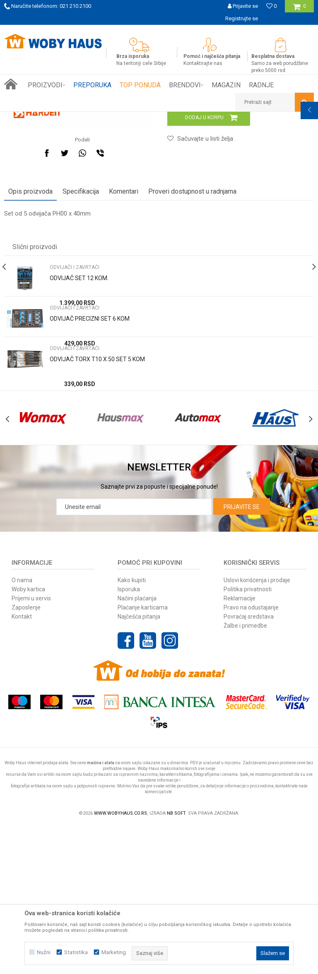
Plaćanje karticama (143, 755)
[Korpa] (299, 9)
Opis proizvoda (30, 321)
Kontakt (22, 764)
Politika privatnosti (248, 737)
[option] (159, 31)
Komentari (123, 321)
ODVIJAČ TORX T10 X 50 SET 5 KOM (97, 489)
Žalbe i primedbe (245, 773)
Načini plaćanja (137, 746)
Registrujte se (241, 18)
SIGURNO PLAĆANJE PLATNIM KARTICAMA (158, 31)
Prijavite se (242, 654)
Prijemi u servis (31, 746)
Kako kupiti (132, 728)
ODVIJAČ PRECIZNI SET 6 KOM (90, 448)
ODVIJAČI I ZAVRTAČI (138, 118)
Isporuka (129, 737)
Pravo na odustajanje (251, 755)
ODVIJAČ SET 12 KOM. (79, 408)
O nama (22, 728)
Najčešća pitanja (139, 764)
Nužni (44, 952)
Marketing (113, 952)
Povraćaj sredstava (249, 764)
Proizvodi (62, 118)
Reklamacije (239, 746)
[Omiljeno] (271, 6)
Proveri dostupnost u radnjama (192, 321)
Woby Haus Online (25, 118)
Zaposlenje (26, 755)
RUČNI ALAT (93, 118)
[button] (274, 102)
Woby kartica (28, 737)
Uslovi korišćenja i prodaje (257, 728)
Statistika (76, 952)
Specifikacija (81, 321)
